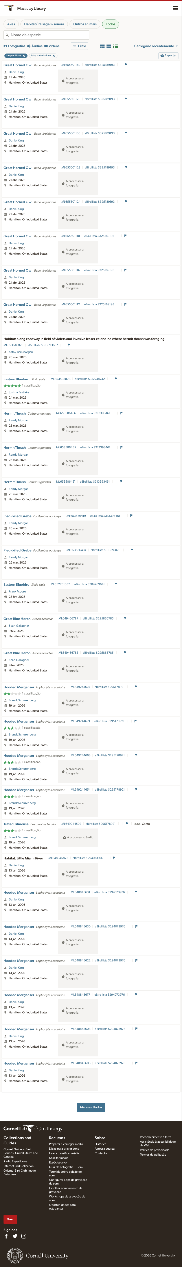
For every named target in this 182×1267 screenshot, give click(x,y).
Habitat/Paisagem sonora (44, 24)
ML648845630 (80, 926)
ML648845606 (80, 1063)
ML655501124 (70, 201)
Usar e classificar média (64, 1153)
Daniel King (16, 72)
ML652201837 (60, 584)
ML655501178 (70, 99)
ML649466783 (68, 652)
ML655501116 (70, 270)
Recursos (57, 1138)
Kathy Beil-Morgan (21, 352)
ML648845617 (80, 994)
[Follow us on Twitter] (15, 1236)
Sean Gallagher (19, 625)
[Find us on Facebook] (6, 1236)
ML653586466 (66, 413)
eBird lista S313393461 (95, 413)
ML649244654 (80, 789)
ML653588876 (60, 379)
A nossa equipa (105, 1148)
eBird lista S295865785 (98, 618)
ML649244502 (71, 823)
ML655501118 (70, 236)
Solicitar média (58, 1158)
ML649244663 (80, 755)
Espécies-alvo (58, 1162)
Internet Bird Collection (19, 1166)
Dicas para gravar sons (64, 1148)
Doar (10, 1219)
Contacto (101, 1153)
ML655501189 (70, 64)
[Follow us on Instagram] (23, 1236)
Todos (110, 24)
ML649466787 (68, 618)
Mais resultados (91, 1107)
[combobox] (50, 35)
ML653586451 (65, 481)
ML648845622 (80, 960)
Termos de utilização (153, 1154)
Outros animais (85, 24)
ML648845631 (80, 892)
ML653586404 (76, 550)
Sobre (100, 1138)
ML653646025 (13, 345)
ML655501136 (70, 133)
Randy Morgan (19, 420)
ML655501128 (70, 167)
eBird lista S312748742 (90, 379)
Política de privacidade (154, 1150)
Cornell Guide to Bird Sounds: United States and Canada (21, 1153)
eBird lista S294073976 (88, 858)
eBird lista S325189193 (100, 64)
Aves (11, 24)
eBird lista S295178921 (110, 687)
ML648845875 (58, 858)
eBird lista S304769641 (89, 584)
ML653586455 (66, 447)
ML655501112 (70, 304)
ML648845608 (80, 1029)
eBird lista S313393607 (43, 345)
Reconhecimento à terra (155, 1137)
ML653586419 (76, 515)
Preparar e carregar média (66, 1144)
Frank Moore (17, 591)
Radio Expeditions (15, 1161)
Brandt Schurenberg (22, 700)
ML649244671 (80, 721)
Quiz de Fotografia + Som (66, 1167)
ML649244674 (80, 687)
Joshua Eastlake (19, 392)
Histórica (100, 1144)
